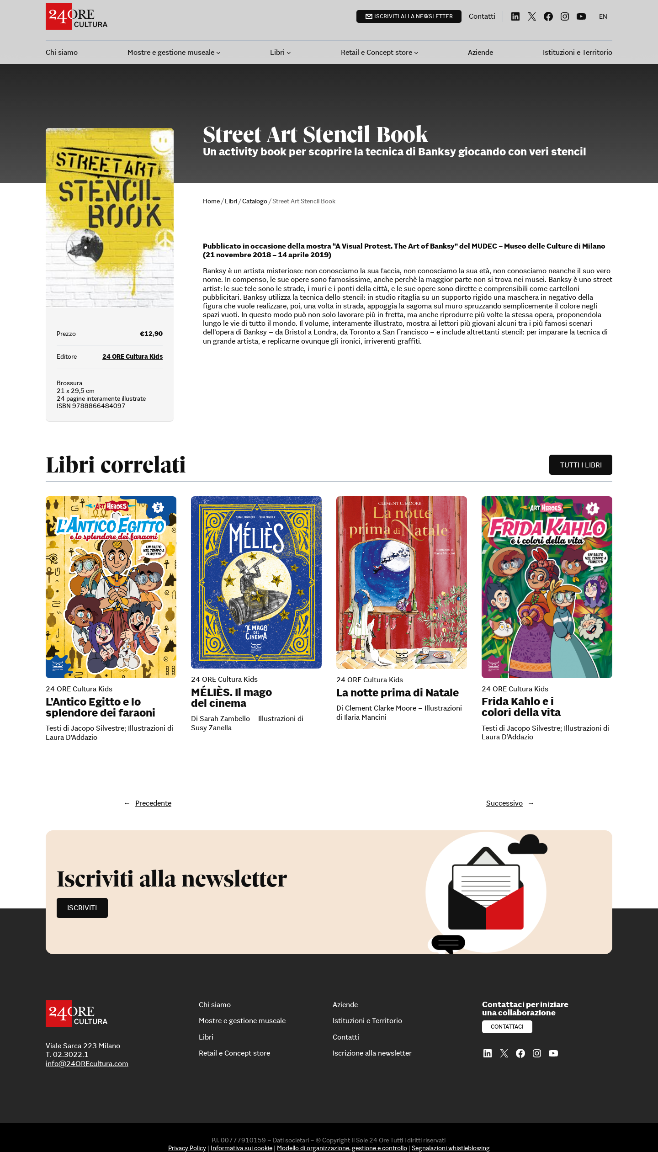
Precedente (153, 802)
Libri (231, 201)
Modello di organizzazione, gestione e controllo (342, 1148)
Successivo (504, 802)
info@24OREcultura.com (87, 1063)
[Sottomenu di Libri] (289, 52)
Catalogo (254, 201)
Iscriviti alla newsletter (413, 16)
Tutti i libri (581, 464)
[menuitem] (603, 16)
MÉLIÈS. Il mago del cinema (231, 698)
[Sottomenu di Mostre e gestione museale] (218, 52)
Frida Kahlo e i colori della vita (521, 707)
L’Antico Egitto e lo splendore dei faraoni (100, 707)
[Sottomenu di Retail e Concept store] (416, 52)
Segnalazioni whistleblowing (451, 1148)
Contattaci (507, 1026)
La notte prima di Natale (397, 692)
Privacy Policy (187, 1148)
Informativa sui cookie (241, 1148)
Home (211, 201)
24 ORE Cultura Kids (132, 356)
